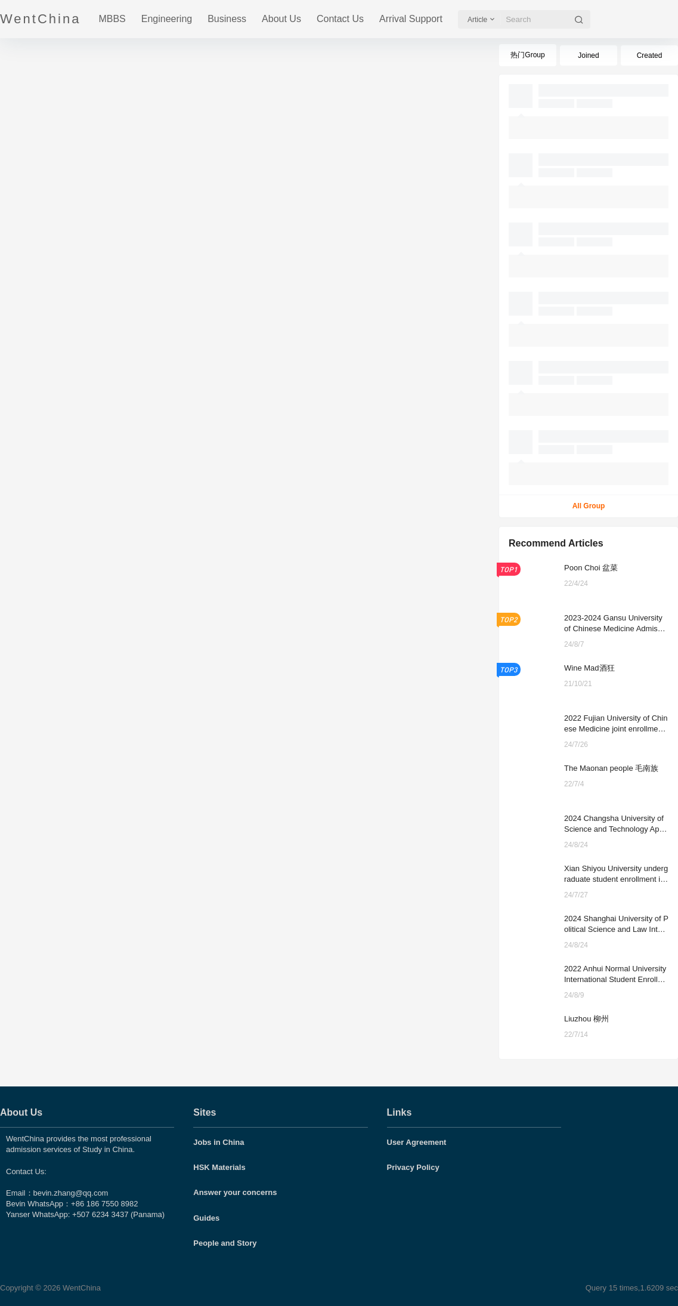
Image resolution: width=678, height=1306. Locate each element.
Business (227, 19)
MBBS (111, 19)
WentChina (80, 1287)
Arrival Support (410, 19)
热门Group (527, 55)
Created (649, 55)
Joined (588, 55)
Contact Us (340, 19)
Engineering (166, 19)
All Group (588, 506)
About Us (281, 19)
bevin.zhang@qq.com (71, 1192)
